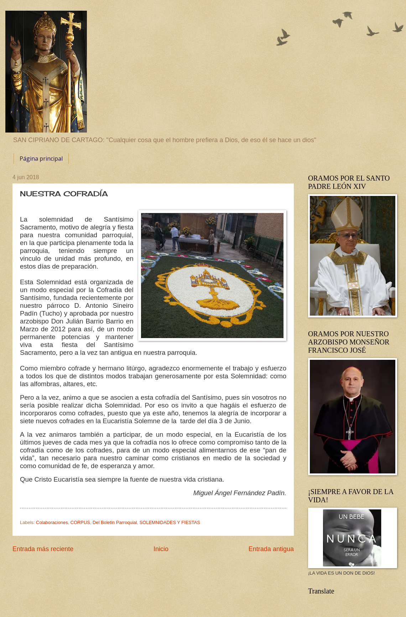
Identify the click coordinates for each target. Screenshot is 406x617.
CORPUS (80, 522)
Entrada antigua (271, 549)
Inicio (160, 549)
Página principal (41, 158)
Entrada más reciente (42, 549)
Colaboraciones (52, 522)
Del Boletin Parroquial (115, 522)
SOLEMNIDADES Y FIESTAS (170, 522)
